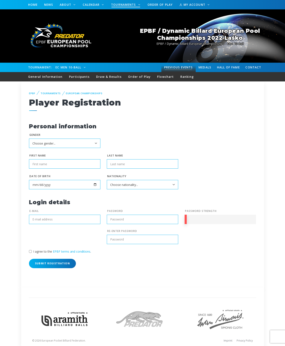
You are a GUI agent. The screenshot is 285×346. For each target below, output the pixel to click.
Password (115, 211)
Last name (115, 155)
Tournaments (124, 5)
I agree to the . (62, 251)
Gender (35, 135)
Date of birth (39, 176)
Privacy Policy (245, 340)
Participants (79, 77)
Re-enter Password (122, 231)
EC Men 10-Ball (68, 67)
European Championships (84, 93)
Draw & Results (109, 77)
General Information (45, 77)
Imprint (228, 340)
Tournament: (40, 67)
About (66, 5)
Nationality (116, 176)
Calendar (92, 5)
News (48, 5)
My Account (192, 5)
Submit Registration (52, 263)
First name (37, 155)
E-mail (34, 211)
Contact (253, 67)
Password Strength (200, 211)
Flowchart (165, 77)
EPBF (32, 93)
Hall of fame (228, 67)
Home (33, 5)
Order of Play (160, 5)
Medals (204, 67)
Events (178, 67)
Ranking (187, 77)
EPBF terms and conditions (71, 251)
